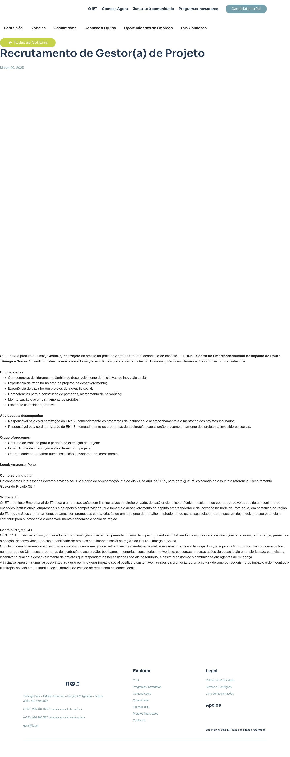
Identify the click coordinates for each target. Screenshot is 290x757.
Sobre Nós (13, 28)
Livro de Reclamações (220, 693)
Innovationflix (141, 706)
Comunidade (65, 28)
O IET (92, 9)
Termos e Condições (219, 687)
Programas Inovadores (198, 9)
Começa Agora (115, 9)
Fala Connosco (194, 28)
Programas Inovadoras (147, 687)
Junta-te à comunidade (153, 9)
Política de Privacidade (220, 680)
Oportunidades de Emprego (148, 28)
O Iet (136, 680)
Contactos (139, 720)
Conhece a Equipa (100, 28)
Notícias (38, 28)
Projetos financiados (145, 713)
